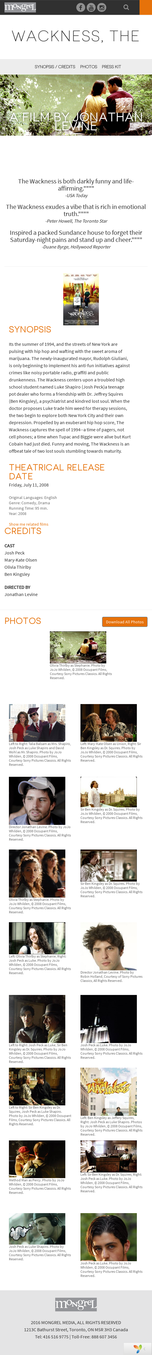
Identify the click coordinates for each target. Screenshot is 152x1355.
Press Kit (111, 67)
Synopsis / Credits (55, 67)
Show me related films (28, 524)
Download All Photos (125, 622)
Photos (88, 67)
